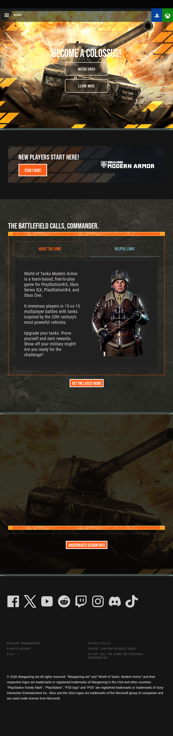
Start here (33, 170)
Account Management (26, 643)
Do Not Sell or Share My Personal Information (119, 658)
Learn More (86, 85)
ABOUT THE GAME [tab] (50, 248)
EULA (11, 656)
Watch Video (86, 68)
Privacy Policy (101, 643)
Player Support (21, 649)
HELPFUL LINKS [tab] (124, 248)
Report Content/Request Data (115, 649)
